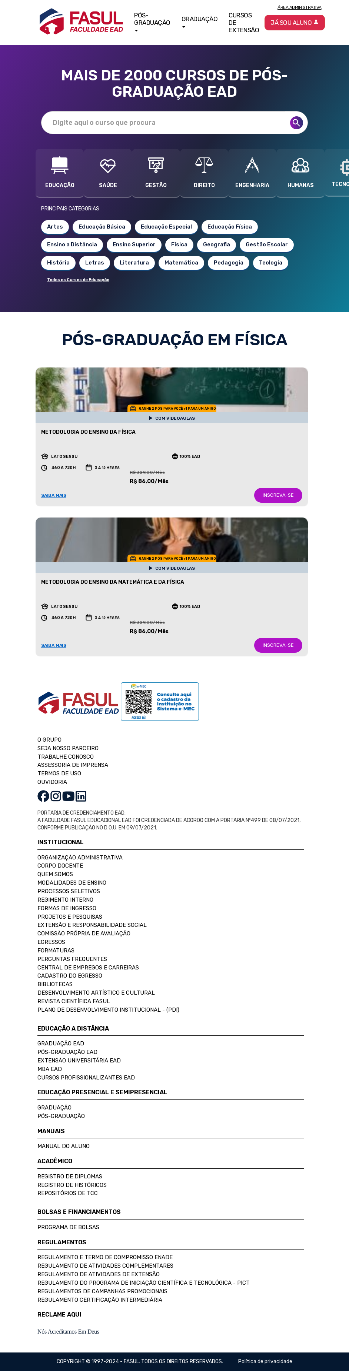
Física (179, 244)
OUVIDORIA (52, 782)
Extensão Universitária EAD (79, 1060)
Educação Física (229, 226)
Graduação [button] (200, 21)
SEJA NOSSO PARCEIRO (68, 748)
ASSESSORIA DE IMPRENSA (72, 765)
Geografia (216, 244)
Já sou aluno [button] (294, 22)
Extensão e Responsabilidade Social (92, 925)
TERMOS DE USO (59, 773)
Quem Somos (55, 874)
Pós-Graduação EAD (67, 1052)
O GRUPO (49, 739)
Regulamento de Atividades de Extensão (98, 1274)
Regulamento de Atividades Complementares (105, 1265)
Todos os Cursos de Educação (78, 279)
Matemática (181, 262)
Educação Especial (166, 226)
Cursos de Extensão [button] (244, 22)
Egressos (51, 942)
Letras (94, 262)
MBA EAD (49, 1069)
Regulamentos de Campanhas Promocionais (102, 1291)
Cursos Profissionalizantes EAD (86, 1077)
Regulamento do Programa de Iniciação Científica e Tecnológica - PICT (143, 1283)
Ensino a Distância (72, 244)
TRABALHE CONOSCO (65, 756)
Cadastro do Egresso (69, 975)
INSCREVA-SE (278, 495)
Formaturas (55, 950)
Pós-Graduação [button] (152, 21)
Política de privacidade (265, 1361)
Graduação (54, 1107)
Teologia (270, 262)
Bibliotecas (55, 984)
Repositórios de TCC (67, 1193)
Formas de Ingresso (66, 908)
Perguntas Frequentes (72, 959)
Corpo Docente (60, 865)
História (58, 262)
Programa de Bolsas (68, 1227)
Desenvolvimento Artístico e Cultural (96, 992)
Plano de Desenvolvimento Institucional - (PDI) (108, 1009)
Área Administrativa (299, 7)
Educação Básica (102, 226)
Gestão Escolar (267, 244)
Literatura (134, 262)
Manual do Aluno (63, 1146)
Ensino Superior (134, 244)
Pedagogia (228, 262)
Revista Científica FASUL (73, 1001)
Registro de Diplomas (69, 1176)
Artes (55, 226)
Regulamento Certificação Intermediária (99, 1300)
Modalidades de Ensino (71, 882)
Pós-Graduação (61, 1116)
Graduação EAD (60, 1043)
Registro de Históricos (72, 1185)
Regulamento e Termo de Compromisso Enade (105, 1257)
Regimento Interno (65, 899)
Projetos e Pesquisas (69, 917)
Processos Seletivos (68, 891)
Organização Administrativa (80, 857)
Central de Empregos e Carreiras (88, 967)
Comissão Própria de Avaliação (83, 933)
